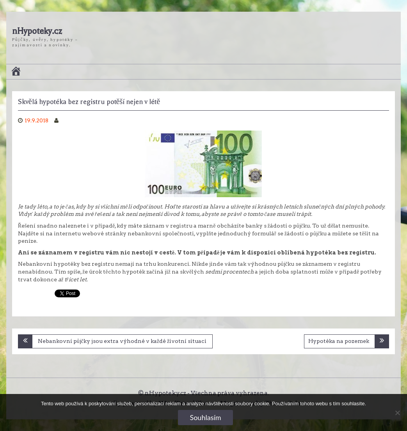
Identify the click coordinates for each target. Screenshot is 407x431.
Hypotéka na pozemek (338, 341)
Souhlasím (205, 417)
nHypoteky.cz (37, 31)
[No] (397, 413)
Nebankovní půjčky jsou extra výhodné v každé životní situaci (122, 341)
